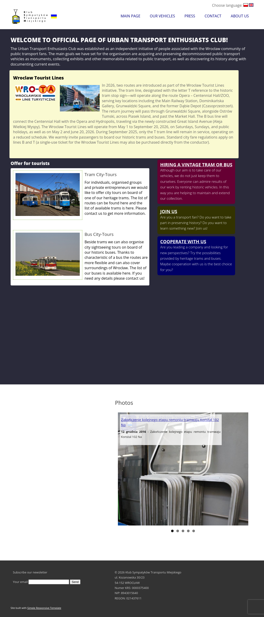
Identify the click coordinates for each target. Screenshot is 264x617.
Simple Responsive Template (44, 608)
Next (246, 466)
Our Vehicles (162, 16)
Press (189, 16)
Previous (120, 466)
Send (75, 582)
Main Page (130, 16)
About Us (240, 16)
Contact (213, 16)
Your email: (41, 582)
